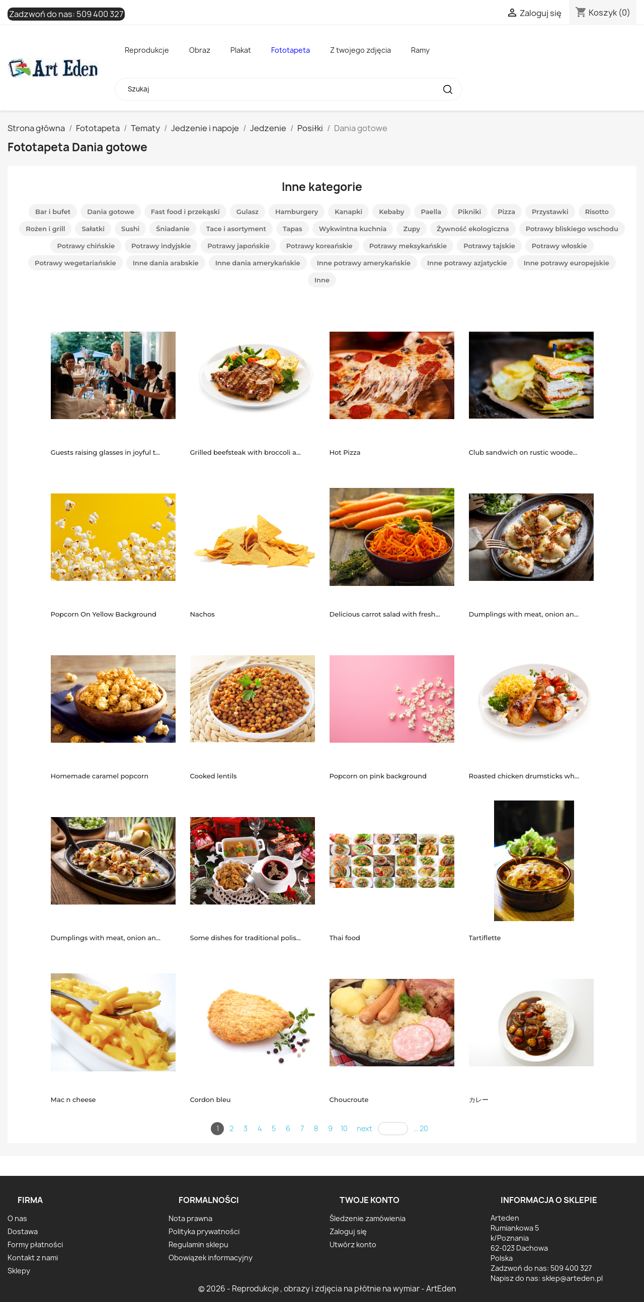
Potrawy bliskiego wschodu (572, 229)
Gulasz (247, 212)
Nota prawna (190, 1218)
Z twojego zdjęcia (360, 50)
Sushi (130, 229)
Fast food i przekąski (185, 212)
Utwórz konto (353, 1244)
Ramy (420, 50)
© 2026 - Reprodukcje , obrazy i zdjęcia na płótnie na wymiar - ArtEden (327, 1288)
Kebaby (391, 212)
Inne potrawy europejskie (566, 263)
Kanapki (348, 212)
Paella (431, 212)
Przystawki (550, 212)
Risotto (597, 212)
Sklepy (19, 1270)
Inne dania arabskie (166, 263)
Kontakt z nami (33, 1257)
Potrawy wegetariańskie (75, 263)
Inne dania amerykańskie (257, 263)
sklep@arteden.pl (572, 1278)
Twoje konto (369, 1200)
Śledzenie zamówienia (368, 1218)
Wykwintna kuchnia (353, 229)
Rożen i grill (45, 229)
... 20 (421, 1128)
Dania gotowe (110, 212)
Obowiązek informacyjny (211, 1257)
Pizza (506, 212)
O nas (17, 1218)
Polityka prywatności (204, 1231)
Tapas (292, 229)
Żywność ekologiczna (473, 229)
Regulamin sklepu (198, 1244)
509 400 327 (99, 14)
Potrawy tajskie (489, 246)
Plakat (240, 50)
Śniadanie (172, 229)
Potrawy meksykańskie (408, 246)
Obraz (199, 50)
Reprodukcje (147, 50)
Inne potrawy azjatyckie (467, 263)
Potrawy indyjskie (161, 246)
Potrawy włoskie (559, 246)
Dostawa (23, 1231)
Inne (322, 280)
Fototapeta (290, 50)
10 (344, 1128)
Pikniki (469, 212)
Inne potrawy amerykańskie (364, 263)
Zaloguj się (348, 1231)
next (364, 1128)
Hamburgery (296, 212)
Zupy (411, 229)
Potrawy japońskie (238, 246)
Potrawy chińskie (86, 246)
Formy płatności (35, 1244)
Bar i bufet (52, 212)
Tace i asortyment (236, 229)
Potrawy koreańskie (319, 246)
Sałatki (93, 229)
